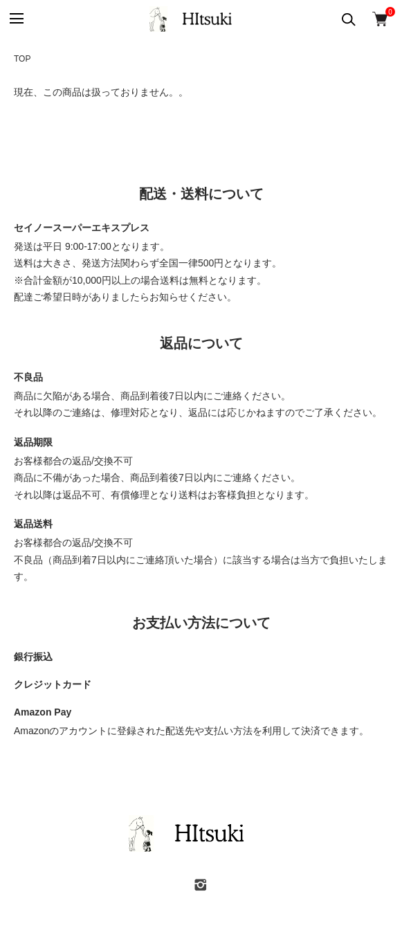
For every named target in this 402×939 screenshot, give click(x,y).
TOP (22, 59)
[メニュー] (15, 19)
